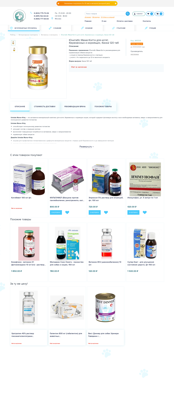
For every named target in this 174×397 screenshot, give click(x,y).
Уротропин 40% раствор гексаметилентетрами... (22, 335)
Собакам (55, 28)
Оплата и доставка (125, 21)
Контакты (147, 21)
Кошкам (86, 28)
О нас (104, 21)
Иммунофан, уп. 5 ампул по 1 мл (142, 197)
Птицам (150, 28)
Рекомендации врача (75, 106)
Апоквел (88, 17)
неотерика (135, 54)
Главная (88, 21)
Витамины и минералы (49, 35)
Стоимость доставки (44, 106)
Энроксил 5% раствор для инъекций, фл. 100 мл (106, 199)
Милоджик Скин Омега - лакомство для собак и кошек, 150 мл (66, 263)
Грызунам (118, 28)
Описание (20, 106)
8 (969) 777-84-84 (41, 18)
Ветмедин (96, 17)
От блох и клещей (107, 17)
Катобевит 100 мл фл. (21, 197)
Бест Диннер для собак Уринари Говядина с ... (103, 335)
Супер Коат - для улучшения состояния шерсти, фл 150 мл (141, 263)
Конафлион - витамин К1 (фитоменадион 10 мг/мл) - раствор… (28, 263)
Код (132, 40)
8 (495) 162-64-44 (41, 16)
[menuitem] (24, 28)
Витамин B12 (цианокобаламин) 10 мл (105, 263)
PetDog (12, 35)
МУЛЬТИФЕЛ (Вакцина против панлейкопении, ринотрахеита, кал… (67, 199)
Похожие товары (103, 106)
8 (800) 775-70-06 (41, 13)
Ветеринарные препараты (23, 28)
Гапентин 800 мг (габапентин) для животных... (66, 335)
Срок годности (136, 44)
